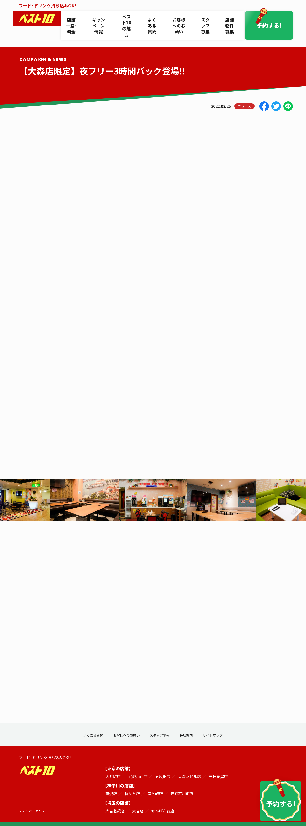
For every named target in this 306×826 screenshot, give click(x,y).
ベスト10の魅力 (129, 17)
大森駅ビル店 (189, 768)
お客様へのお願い (181, 17)
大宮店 (138, 802)
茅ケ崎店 (155, 785)
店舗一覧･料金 (73, 17)
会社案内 (193, 726)
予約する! (272, 17)
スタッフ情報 (162, 726)
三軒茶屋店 (218, 768)
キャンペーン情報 (101, 17)
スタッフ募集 (208, 17)
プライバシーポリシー (35, 802)
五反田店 (162, 768)
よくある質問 (154, 17)
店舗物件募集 (232, 17)
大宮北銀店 (115, 802)
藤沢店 (111, 785)
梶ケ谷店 (132, 785)
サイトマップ (224, 726)
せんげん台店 (162, 802)
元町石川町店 (181, 785)
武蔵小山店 (138, 768)
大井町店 (113, 768)
